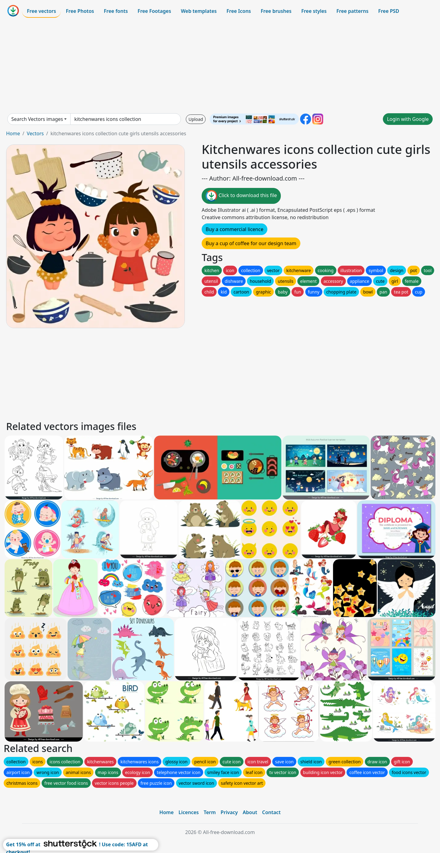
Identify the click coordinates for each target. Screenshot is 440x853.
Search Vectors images (37, 119)
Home (13, 133)
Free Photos (80, 11)
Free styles (314, 11)
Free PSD (388, 11)
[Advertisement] (220, 65)
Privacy (229, 812)
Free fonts (116, 11)
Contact (271, 812)
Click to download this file (241, 196)
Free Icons (238, 11)
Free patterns (352, 11)
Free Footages (154, 11)
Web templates (199, 11)
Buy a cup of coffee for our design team (251, 243)
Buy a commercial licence (234, 229)
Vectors (35, 133)
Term (210, 812)
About (250, 812)
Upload (196, 119)
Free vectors (41, 11)
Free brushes (276, 11)
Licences (188, 812)
